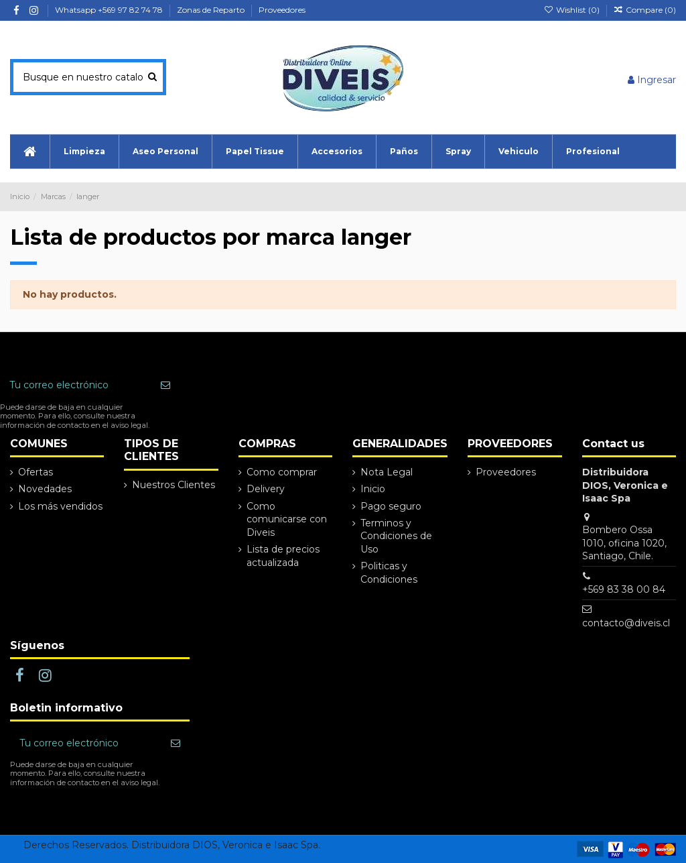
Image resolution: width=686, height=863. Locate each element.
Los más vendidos (60, 506)
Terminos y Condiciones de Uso (396, 536)
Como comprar (282, 472)
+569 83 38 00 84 (623, 589)
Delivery (266, 489)
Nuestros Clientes (173, 485)
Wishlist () (572, 10)
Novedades (45, 489)
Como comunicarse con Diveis (287, 519)
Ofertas (35, 472)
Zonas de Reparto (212, 10)
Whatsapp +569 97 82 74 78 (110, 10)
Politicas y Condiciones (388, 572)
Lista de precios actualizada (283, 556)
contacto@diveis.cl (626, 623)
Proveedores (282, 10)
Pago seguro (390, 506)
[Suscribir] (165, 385)
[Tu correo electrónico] (75, 385)
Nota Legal (386, 472)
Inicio (372, 489)
